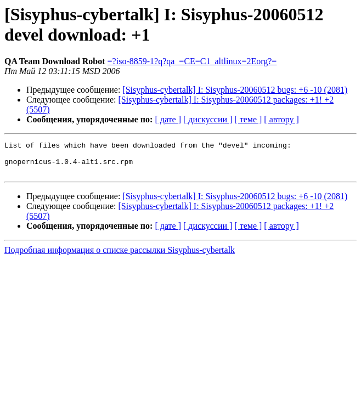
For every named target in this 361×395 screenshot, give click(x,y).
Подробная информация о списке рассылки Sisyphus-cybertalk (119, 256)
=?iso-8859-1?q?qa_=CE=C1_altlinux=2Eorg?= (192, 61)
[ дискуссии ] (207, 119)
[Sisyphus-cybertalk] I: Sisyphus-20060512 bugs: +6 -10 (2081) (234, 89)
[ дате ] (168, 119)
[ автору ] (281, 119)
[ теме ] (248, 119)
